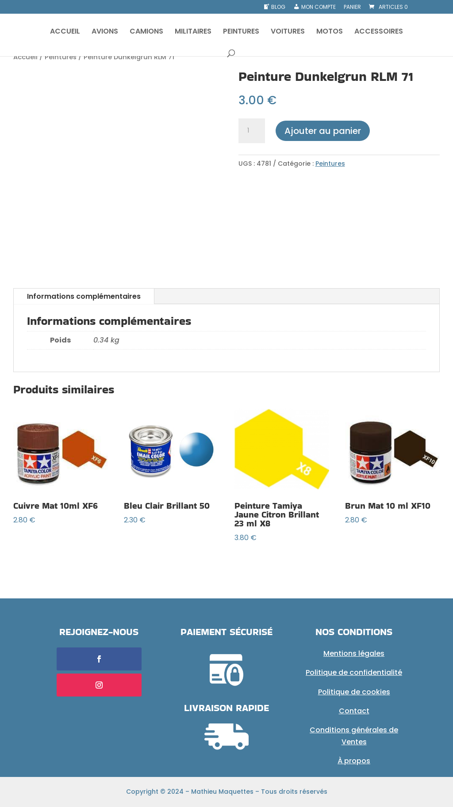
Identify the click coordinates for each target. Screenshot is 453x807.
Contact (354, 711)
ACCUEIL (65, 32)
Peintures (61, 57)
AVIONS (105, 32)
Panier (352, 7)
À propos (354, 761)
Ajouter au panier (322, 131)
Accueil (25, 57)
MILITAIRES (193, 32)
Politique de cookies (354, 692)
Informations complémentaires (84, 296)
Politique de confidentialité (354, 672)
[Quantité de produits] (251, 130)
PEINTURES (241, 32)
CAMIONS (146, 32)
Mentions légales (353, 653)
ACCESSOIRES (378, 32)
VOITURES (288, 32)
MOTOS (329, 32)
